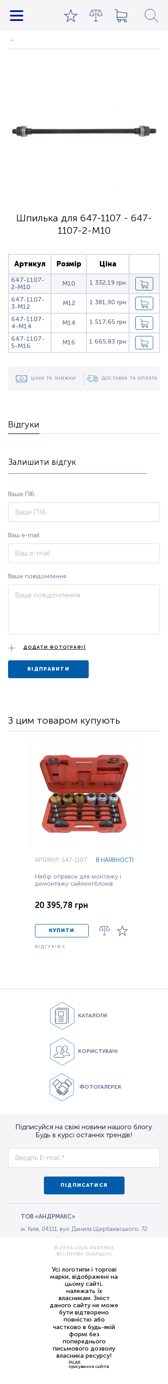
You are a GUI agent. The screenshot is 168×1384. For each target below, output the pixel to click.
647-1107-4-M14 (27, 322)
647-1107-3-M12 (27, 303)
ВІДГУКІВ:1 (50, 947)
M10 (68, 283)
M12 (69, 303)
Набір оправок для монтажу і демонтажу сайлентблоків (78, 880)
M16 (68, 342)
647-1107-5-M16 (27, 342)
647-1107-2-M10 (27, 283)
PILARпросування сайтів (89, 1364)
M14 (69, 323)
